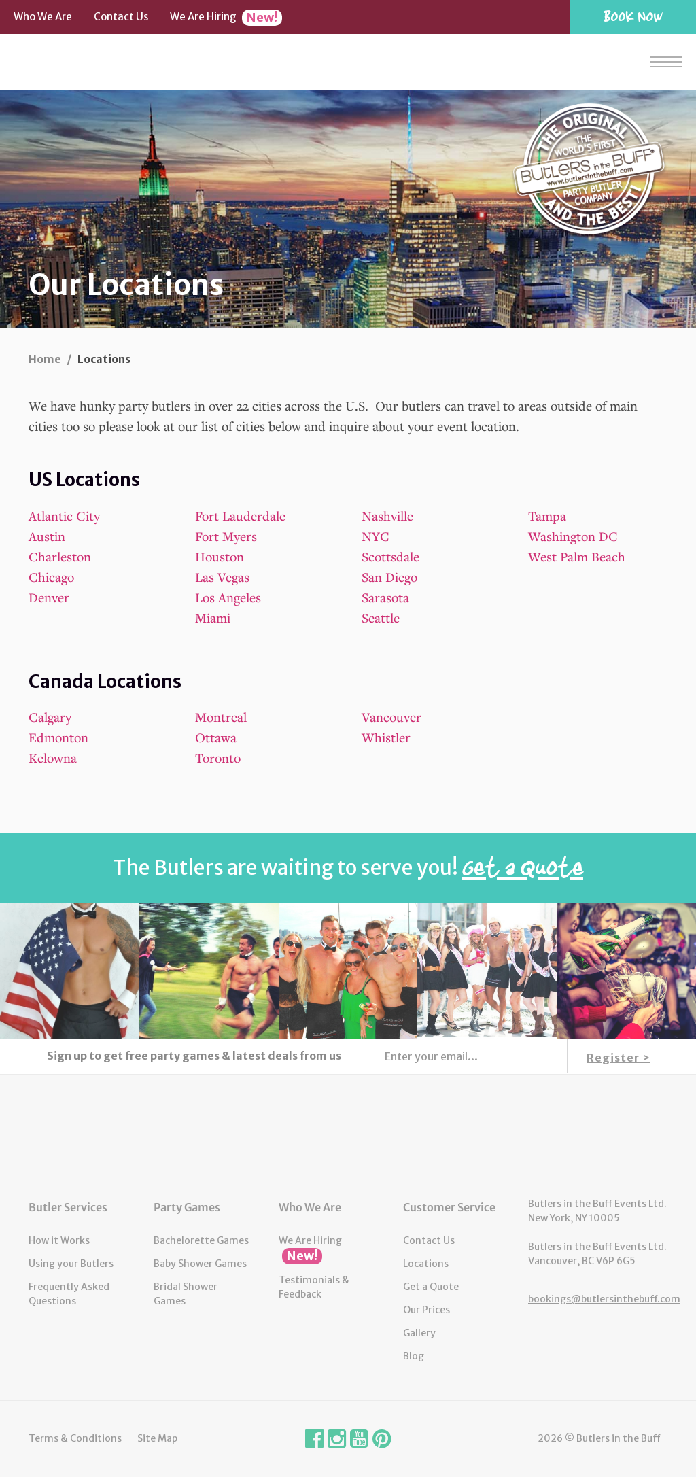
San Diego (389, 576)
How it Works (59, 1240)
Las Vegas (222, 576)
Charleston (60, 556)
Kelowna (53, 757)
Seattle (381, 617)
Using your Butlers (71, 1263)
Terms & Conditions (75, 1438)
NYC (375, 535)
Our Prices (426, 1310)
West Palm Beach (576, 556)
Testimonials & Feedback (314, 1287)
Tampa (547, 515)
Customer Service (449, 1207)
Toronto (218, 757)
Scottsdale (390, 556)
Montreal (221, 716)
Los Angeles (228, 597)
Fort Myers (226, 535)
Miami (212, 617)
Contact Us (121, 16)
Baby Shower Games (200, 1263)
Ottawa (216, 737)
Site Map (157, 1438)
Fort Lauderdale (240, 515)
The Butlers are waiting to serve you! (348, 867)
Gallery (419, 1333)
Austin (47, 535)
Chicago (51, 576)
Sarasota (385, 597)
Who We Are (43, 16)
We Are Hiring (226, 18)
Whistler (386, 737)
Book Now (633, 16)
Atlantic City (64, 515)
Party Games (187, 1207)
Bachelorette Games (201, 1240)
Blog (413, 1356)
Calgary (50, 716)
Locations (426, 1263)
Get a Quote (431, 1287)
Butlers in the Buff (348, 1135)
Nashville (387, 515)
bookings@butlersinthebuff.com (604, 1299)
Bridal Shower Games (186, 1294)
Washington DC (573, 535)
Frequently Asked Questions (69, 1294)
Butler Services (68, 1207)
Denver (49, 597)
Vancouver (391, 716)
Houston (219, 556)
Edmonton (58, 737)
